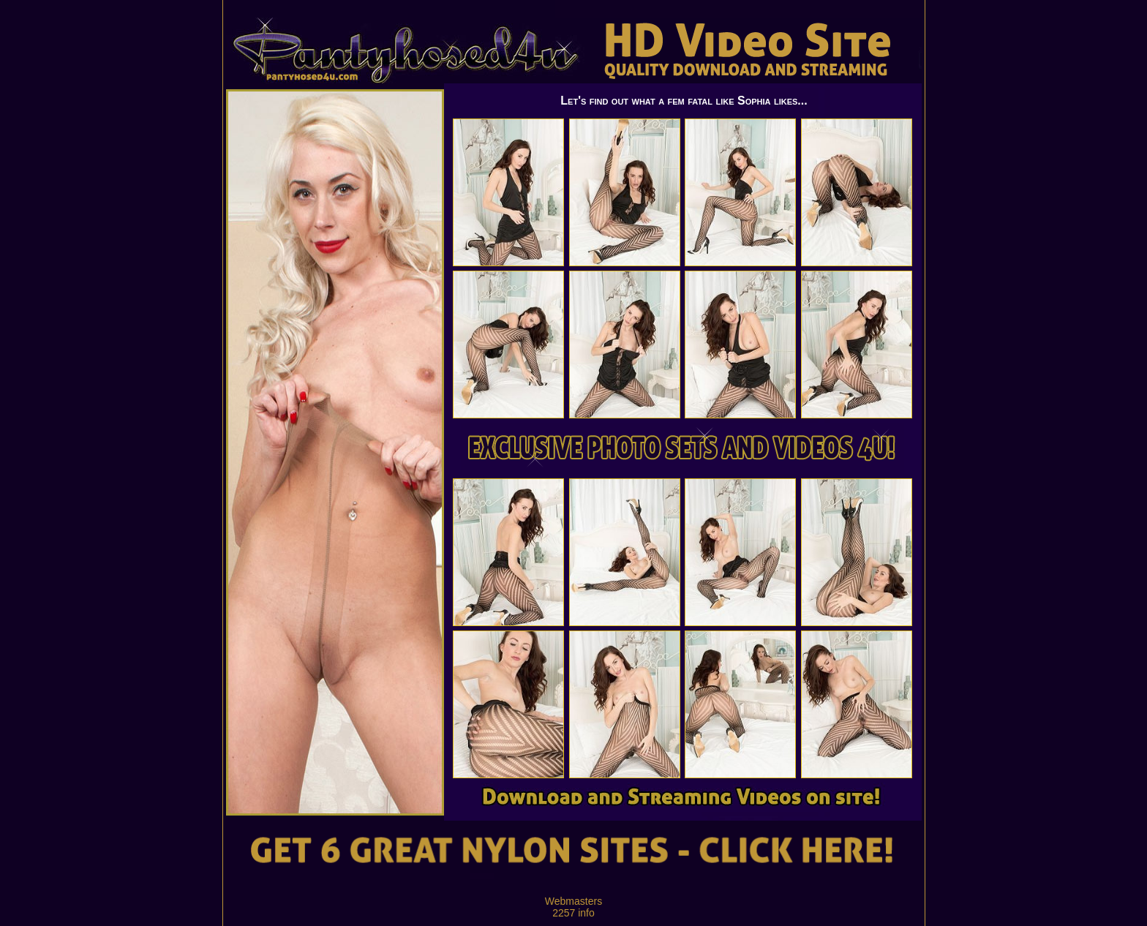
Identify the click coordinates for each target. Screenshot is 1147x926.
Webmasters (573, 901)
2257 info (573, 913)
